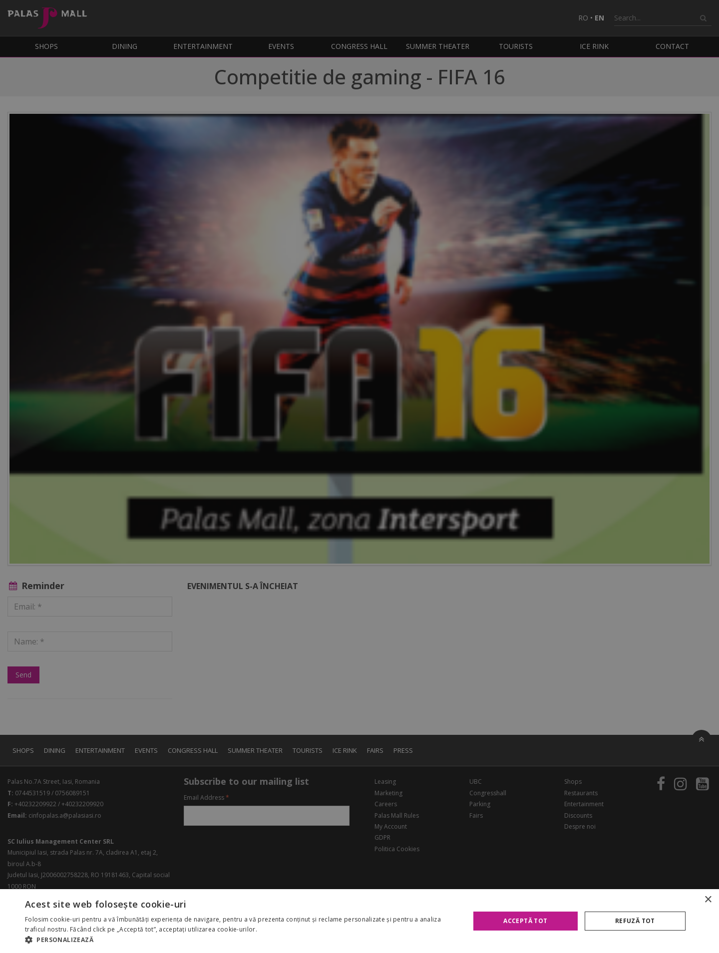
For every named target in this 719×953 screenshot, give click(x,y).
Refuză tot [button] (635, 921)
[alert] (359, 476)
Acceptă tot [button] (525, 921)
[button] (241, 940)
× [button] (708, 900)
